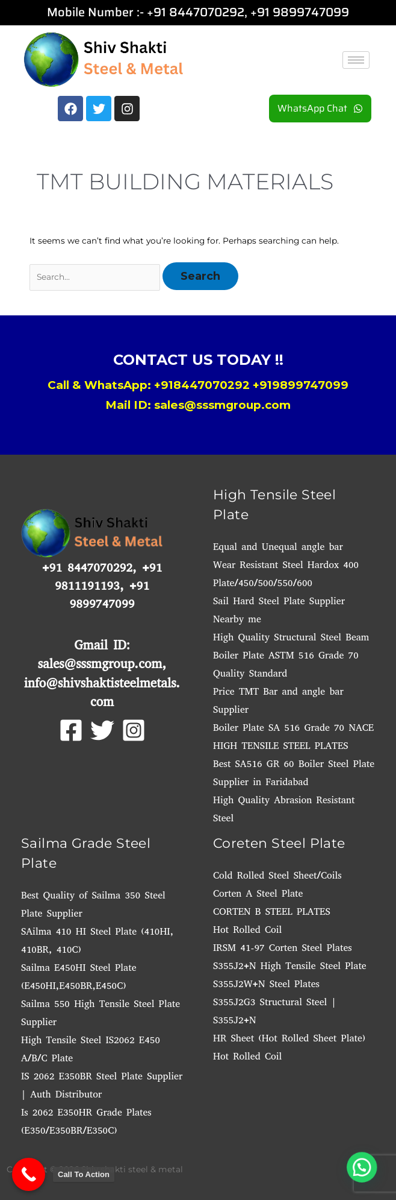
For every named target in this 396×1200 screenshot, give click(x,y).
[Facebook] (71, 730)
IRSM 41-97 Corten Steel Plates (282, 947)
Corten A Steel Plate (258, 893)
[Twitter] (102, 730)
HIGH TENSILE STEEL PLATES (280, 745)
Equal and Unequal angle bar (278, 546)
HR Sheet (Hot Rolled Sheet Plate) (289, 1038)
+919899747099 (300, 385)
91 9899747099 (303, 12)
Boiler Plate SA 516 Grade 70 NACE (293, 727)
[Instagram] (134, 730)
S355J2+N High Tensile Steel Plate (290, 965)
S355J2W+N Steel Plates (266, 983)
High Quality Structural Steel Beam (291, 637)
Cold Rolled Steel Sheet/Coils (277, 875)
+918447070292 (202, 385)
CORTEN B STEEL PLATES (271, 911)
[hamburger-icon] (356, 60)
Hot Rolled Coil (247, 929)
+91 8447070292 (195, 12)
